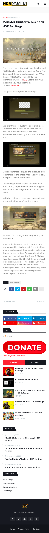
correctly (14, 85)
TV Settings (7, 490)
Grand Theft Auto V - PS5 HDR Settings (28, 414)
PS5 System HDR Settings (26, 379)
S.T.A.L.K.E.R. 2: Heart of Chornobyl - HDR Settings (30, 391)
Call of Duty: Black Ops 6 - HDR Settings (22, 467)
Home (5, 17)
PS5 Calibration (9, 483)
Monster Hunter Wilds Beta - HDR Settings (23, 459)
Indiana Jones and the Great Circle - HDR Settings (23, 449)
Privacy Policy (24, 529)
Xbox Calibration (10, 487)
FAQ (25, 80)
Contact (36, 529)
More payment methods (14, 355)
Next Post (41, 301)
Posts (8, 336)
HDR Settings (14, 17)
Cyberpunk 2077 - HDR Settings (29, 402)
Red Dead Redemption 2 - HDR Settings (29, 369)
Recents (35, 362)
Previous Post (9, 301)
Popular (14, 362)
